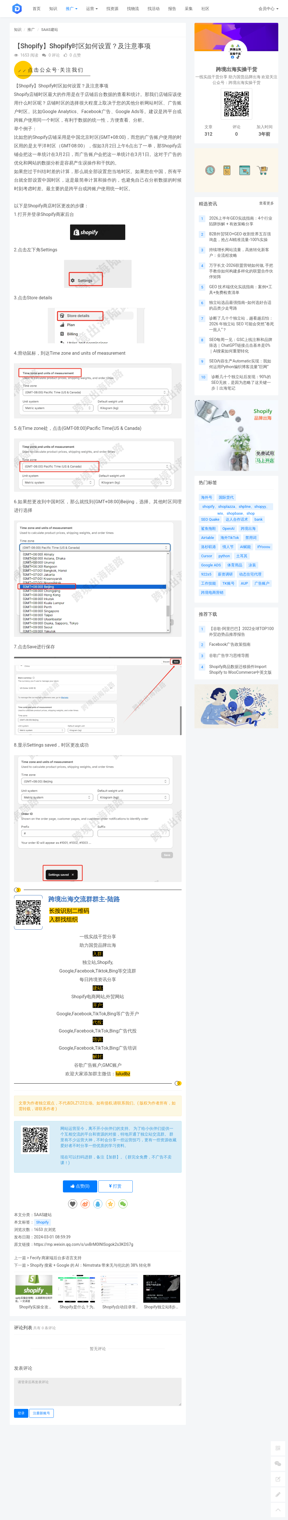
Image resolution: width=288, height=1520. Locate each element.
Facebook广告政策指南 (230, 644)
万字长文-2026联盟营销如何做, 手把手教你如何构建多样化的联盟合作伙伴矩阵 (241, 271)
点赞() (80, 1186)
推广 (72, 8)
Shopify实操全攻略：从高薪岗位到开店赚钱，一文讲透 (34, 1307)
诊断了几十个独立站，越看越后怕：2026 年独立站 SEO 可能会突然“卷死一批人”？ (241, 324)
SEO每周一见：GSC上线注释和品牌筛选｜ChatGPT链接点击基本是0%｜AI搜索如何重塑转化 (240, 345)
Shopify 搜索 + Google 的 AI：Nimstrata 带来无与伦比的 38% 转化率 (90, 1265)
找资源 (112, 8)
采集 (189, 8)
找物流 (133, 8)
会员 (268, 8)
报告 (172, 8)
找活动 (154, 8)
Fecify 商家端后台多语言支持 (56, 1258)
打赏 (115, 1186)
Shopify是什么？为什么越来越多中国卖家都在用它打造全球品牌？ (76, 1307)
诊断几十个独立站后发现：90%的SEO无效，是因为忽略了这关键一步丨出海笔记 (241, 382)
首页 (37, 8)
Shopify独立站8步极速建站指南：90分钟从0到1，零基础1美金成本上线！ (162, 1307)
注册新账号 (41, 1413)
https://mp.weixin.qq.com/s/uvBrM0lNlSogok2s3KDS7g (83, 1244)
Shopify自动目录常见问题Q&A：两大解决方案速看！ (119, 1307)
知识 (53, 8)
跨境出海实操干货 (236, 69)
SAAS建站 (49, 29)
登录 (21, 1413)
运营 (92, 8)
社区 (205, 8)
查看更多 (266, 203)
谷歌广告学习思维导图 (229, 655)
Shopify (42, 1222)
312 (208, 134)
